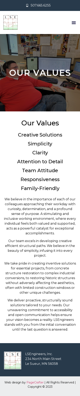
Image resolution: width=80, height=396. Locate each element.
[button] (73, 22)
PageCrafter (35, 382)
